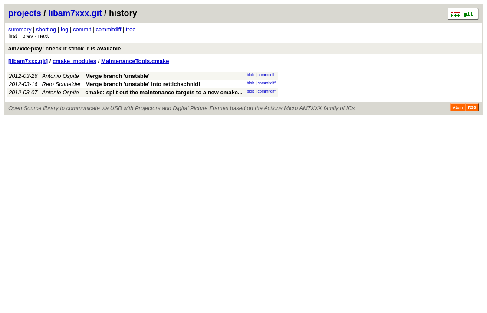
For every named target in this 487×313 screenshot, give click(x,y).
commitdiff (108, 29)
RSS (472, 107)
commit (82, 29)
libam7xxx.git (75, 13)
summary (19, 29)
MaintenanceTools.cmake (135, 61)
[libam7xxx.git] (28, 61)
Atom (458, 107)
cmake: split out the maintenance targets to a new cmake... (164, 92)
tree (130, 29)
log (64, 29)
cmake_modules (74, 61)
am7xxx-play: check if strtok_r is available (64, 48)
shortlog (46, 29)
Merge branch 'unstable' (117, 76)
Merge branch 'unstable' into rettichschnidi (142, 84)
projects (24, 13)
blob (250, 75)
